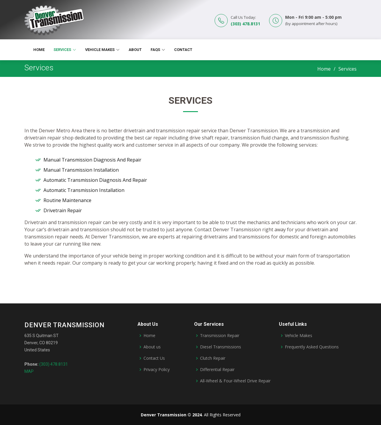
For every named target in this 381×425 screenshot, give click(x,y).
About (135, 49)
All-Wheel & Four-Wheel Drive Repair (235, 381)
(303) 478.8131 (245, 24)
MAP (29, 371)
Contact (183, 49)
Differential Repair (217, 369)
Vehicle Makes (298, 336)
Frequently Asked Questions (312, 347)
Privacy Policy (156, 369)
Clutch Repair (212, 358)
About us (152, 347)
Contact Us (154, 358)
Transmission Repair (219, 336)
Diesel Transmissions (220, 347)
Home (39, 49)
